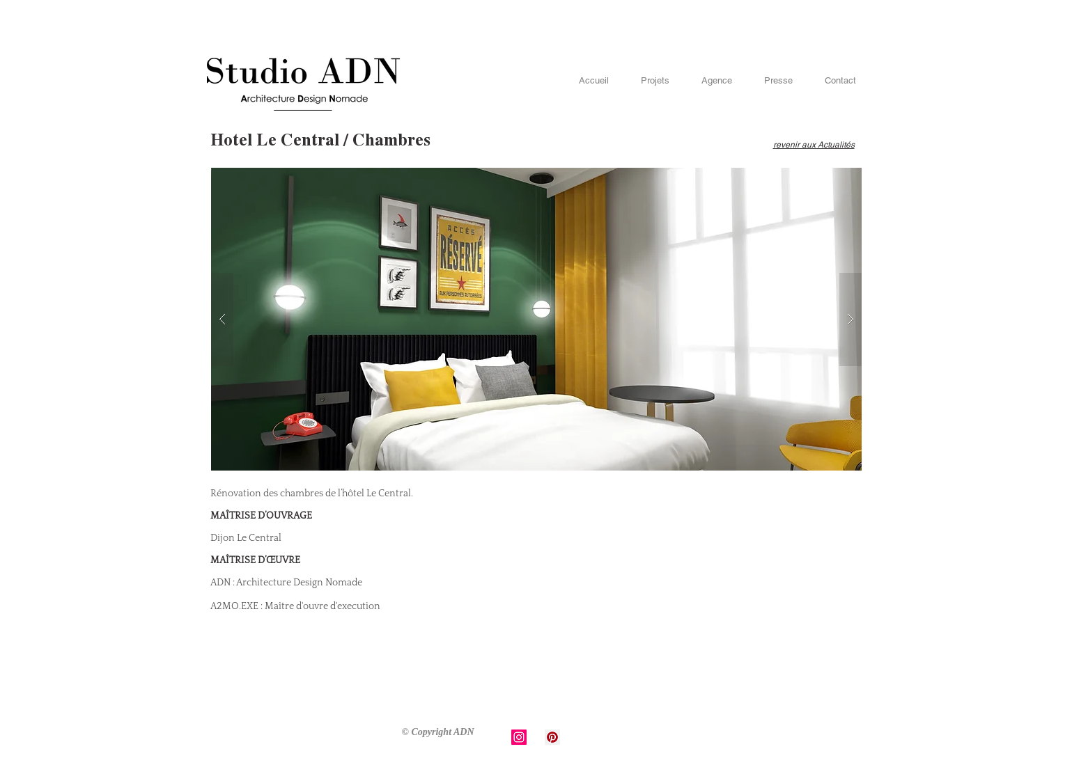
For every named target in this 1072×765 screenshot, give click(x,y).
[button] (536, 319)
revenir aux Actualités (814, 145)
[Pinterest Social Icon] (552, 737)
